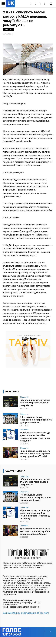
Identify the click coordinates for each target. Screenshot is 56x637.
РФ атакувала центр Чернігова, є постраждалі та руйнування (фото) (36, 420)
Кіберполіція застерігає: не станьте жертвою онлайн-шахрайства (35, 403)
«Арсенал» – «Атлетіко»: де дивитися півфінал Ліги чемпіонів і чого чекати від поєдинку (35, 436)
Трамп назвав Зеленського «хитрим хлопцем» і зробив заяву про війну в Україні (35, 454)
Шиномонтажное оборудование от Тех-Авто (26, 613)
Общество (8, 29)
